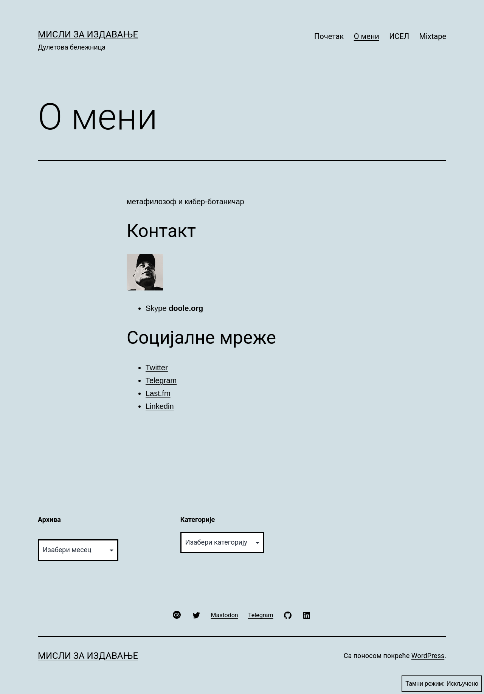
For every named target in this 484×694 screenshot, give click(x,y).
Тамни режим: (441, 683)
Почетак (329, 36)
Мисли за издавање (88, 34)
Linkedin (160, 406)
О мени (366, 36)
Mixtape (432, 36)
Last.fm (158, 393)
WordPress (427, 656)
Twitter (157, 367)
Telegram (161, 380)
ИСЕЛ (399, 36)
